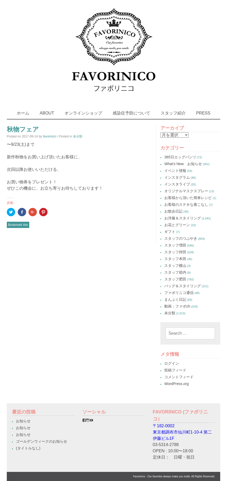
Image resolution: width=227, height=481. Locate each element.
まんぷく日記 (175, 299)
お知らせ (23, 421)
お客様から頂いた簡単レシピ (188, 198)
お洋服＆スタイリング (182, 218)
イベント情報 (175, 171)
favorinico (49, 136)
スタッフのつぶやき (180, 238)
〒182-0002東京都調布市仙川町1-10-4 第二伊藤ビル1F (182, 432)
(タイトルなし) (28, 448)
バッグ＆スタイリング (182, 286)
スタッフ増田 (175, 245)
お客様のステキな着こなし (186, 204)
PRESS (203, 113)
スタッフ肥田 (175, 279)
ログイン (171, 363)
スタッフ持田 (175, 252)
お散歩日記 (173, 211)
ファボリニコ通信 (179, 293)
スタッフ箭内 (175, 272)
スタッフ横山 (175, 265)
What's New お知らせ (183, 164)
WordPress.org (176, 384)
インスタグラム (177, 177)
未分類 (77, 136)
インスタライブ (177, 184)
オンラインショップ (83, 113)
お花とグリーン (177, 225)
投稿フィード (175, 370)
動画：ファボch (177, 306)
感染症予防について (131, 113)
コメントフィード (179, 377)
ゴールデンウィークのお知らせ (41, 441)
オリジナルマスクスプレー (186, 191)
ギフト (169, 232)
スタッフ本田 (175, 259)
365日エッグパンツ (180, 157)
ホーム (23, 113)
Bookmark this (18, 225)
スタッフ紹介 (173, 113)
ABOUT (47, 113)
